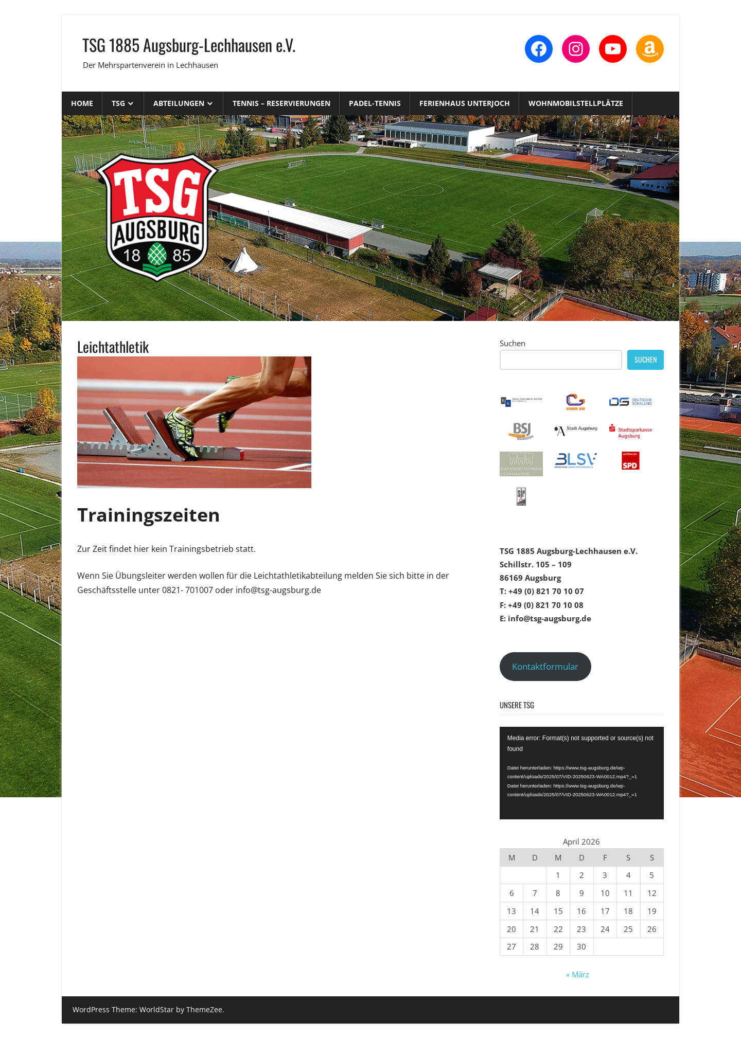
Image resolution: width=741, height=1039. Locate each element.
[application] (582, 773)
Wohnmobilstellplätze (575, 103)
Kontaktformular (545, 666)
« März (577, 974)
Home (82, 103)
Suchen (512, 343)
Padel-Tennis (375, 103)
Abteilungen (178, 103)
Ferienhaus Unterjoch (464, 103)
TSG (118, 103)
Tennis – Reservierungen (281, 103)
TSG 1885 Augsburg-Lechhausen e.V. (188, 44)
